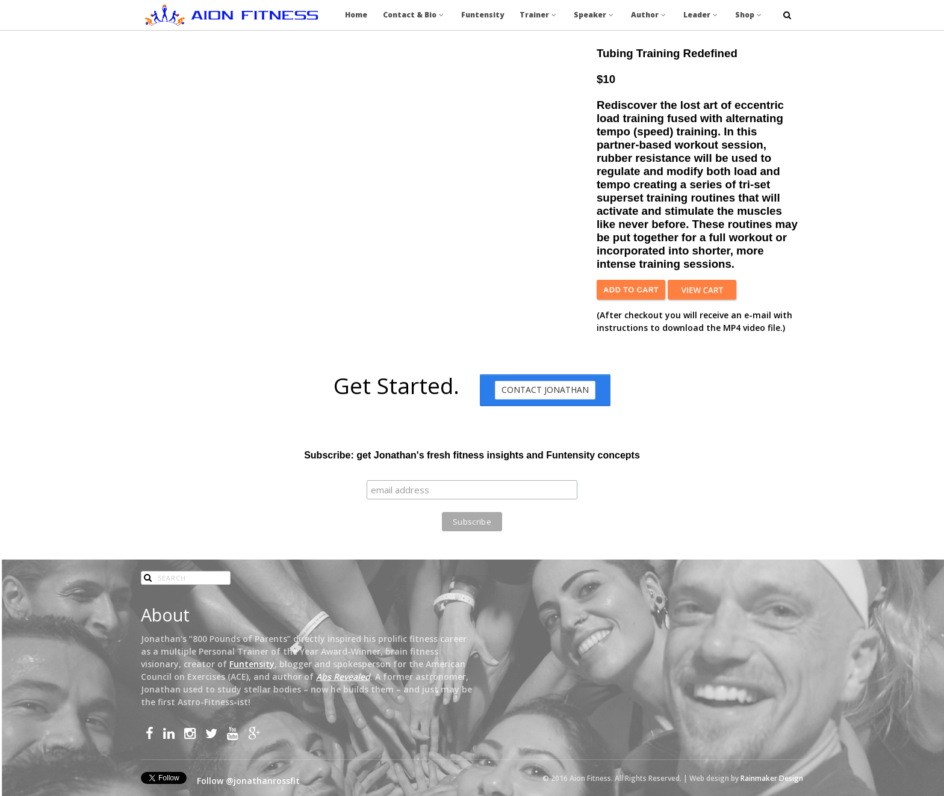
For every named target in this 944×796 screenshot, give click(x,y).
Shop (749, 15)
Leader (701, 15)
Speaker (594, 15)
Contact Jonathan (545, 389)
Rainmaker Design (772, 778)
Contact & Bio (414, 15)
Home (356, 15)
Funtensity (482, 15)
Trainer (539, 15)
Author (649, 15)
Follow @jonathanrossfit (248, 780)
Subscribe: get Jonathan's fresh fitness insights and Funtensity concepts (472, 455)
